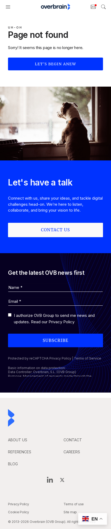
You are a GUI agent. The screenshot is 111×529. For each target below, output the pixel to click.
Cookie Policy (18, 512)
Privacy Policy (61, 321)
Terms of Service (87, 358)
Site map (70, 512)
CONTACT (73, 440)
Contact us (55, 229)
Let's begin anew (55, 64)
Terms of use (74, 504)
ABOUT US (17, 440)
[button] (8, 7)
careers (72, 452)
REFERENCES (19, 452)
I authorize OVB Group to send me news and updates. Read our (54, 318)
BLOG (13, 464)
